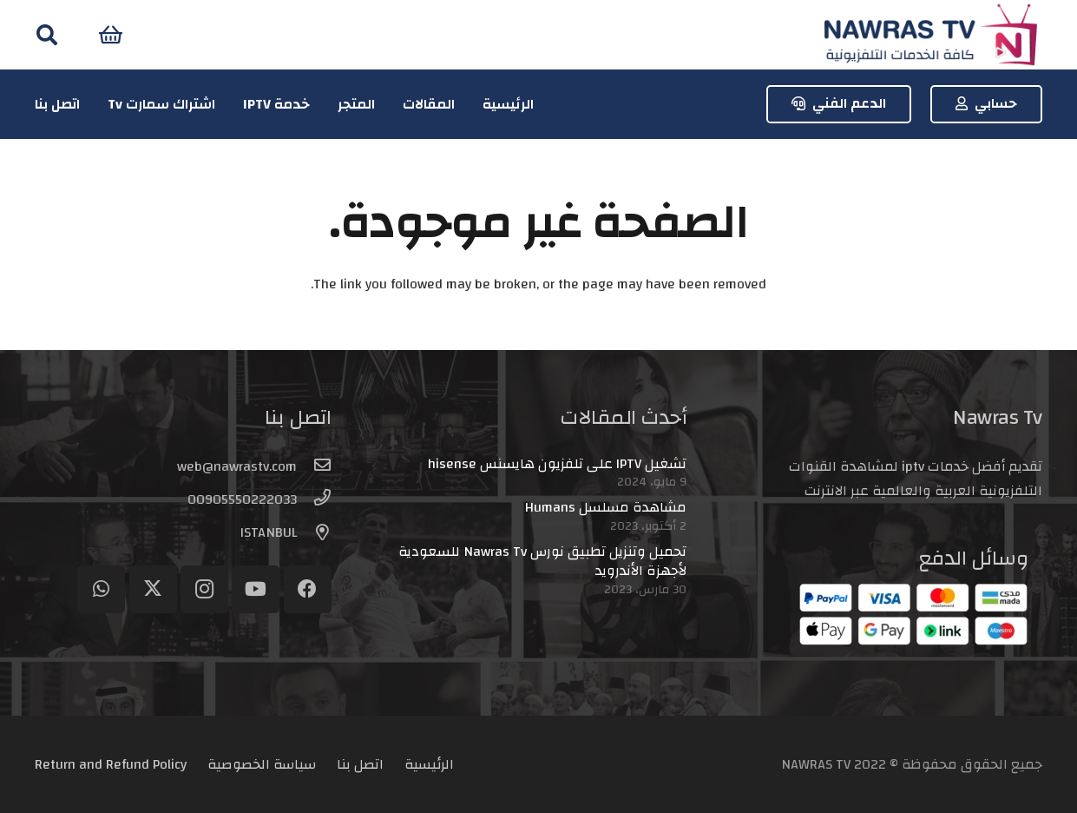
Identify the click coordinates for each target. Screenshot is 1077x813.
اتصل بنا (360, 764)
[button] (47, 35)
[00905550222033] (314, 499)
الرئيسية (429, 764)
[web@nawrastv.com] (314, 466)
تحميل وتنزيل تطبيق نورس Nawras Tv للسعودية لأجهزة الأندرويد (542, 561)
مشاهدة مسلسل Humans (605, 507)
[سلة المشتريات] (111, 34)
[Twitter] (153, 589)
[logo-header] (930, 35)
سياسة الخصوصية (261, 764)
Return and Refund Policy (111, 764)
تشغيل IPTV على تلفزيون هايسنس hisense (557, 464)
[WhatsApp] (101, 589)
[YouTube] (255, 589)
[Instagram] (204, 589)
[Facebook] (308, 589)
